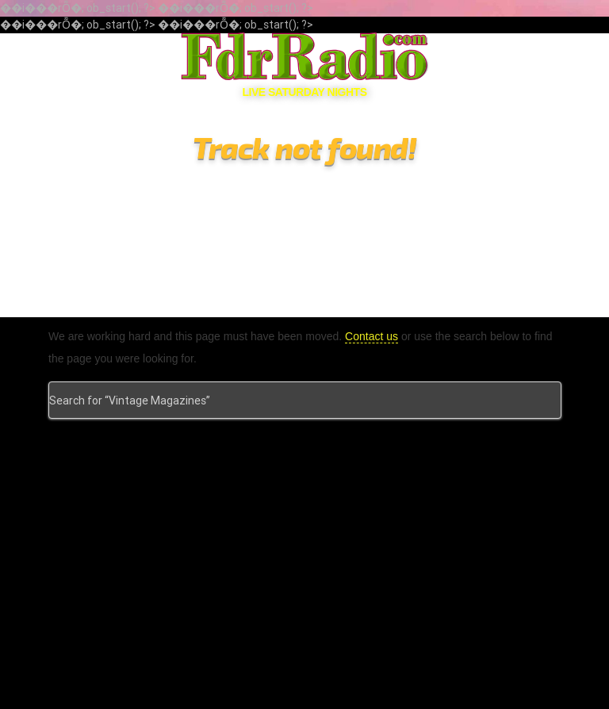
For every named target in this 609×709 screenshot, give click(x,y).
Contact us (372, 336)
